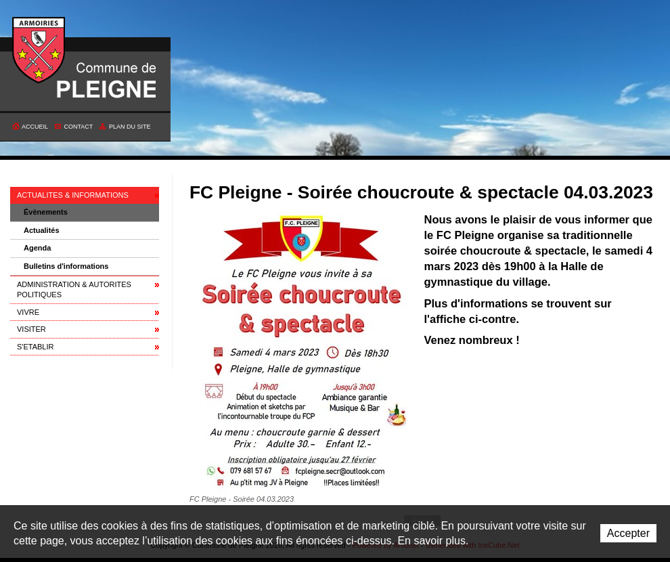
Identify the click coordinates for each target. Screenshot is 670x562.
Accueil (35, 126)
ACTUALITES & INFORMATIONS (73, 195)
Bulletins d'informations (66, 266)
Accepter (628, 533)
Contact (78, 126)
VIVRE (28, 312)
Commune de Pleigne (39, 51)
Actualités (42, 230)
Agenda (37, 248)
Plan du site (130, 126)
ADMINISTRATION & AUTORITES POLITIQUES (74, 289)
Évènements (46, 212)
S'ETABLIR (35, 347)
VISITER (31, 329)
